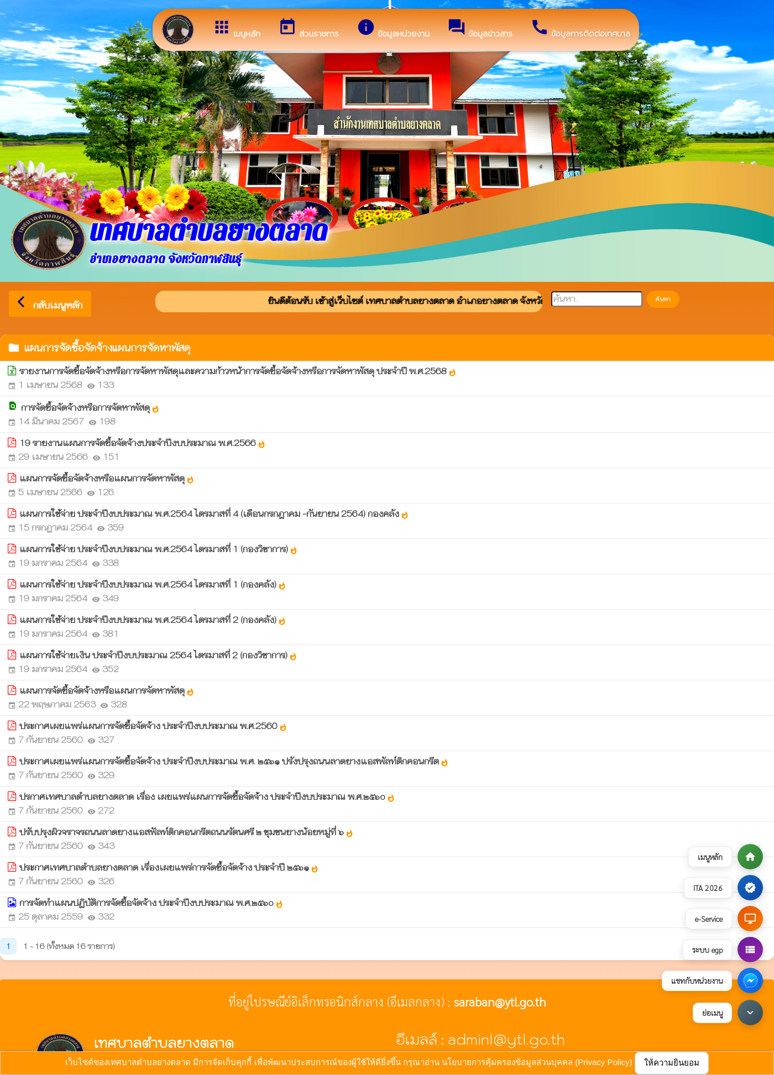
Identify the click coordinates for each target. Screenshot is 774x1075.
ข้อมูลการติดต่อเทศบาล (580, 29)
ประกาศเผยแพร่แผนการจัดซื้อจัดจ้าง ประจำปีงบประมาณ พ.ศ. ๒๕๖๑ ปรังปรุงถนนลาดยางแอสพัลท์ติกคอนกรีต (234, 761)
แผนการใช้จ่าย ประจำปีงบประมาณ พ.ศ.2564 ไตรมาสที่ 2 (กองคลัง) (152, 620)
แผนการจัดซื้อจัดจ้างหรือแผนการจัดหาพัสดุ (107, 478)
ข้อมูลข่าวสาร (479, 29)
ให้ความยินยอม (671, 1062)
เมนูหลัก (236, 29)
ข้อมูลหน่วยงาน (393, 29)
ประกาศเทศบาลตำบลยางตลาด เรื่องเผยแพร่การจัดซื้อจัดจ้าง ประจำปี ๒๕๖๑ (169, 867)
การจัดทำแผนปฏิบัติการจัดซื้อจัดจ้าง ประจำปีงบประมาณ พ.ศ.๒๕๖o (151, 903)
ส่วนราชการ (308, 29)
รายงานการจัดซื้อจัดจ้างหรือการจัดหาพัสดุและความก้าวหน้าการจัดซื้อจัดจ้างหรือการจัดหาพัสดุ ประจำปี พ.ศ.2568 (238, 371)
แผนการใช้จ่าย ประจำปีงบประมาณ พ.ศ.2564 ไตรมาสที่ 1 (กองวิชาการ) (158, 549)
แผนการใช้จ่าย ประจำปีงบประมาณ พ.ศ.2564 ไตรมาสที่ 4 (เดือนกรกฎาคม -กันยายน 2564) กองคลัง (214, 513)
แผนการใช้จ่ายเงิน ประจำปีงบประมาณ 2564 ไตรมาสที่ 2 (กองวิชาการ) (158, 655)
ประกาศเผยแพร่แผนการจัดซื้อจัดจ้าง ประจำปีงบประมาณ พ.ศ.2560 (153, 726)
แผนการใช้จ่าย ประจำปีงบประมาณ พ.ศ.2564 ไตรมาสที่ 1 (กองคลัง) (152, 584)
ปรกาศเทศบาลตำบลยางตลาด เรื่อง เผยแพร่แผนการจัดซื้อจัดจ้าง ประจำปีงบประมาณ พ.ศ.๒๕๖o (207, 796)
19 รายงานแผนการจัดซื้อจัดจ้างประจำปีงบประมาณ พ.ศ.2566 (142, 443)
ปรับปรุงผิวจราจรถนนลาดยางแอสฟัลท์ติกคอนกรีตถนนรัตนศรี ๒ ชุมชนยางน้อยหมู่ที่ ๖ (186, 832)
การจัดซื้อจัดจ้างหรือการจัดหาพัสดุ (90, 407)
